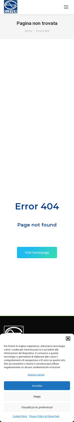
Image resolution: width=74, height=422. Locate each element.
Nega (37, 396)
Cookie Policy (20, 416)
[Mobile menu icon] (66, 7)
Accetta (37, 385)
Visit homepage (37, 252)
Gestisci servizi (36, 374)
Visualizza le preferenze (37, 407)
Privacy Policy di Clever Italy (44, 416)
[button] (68, 338)
